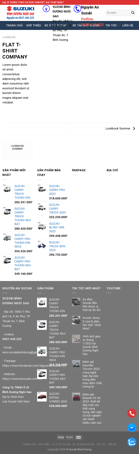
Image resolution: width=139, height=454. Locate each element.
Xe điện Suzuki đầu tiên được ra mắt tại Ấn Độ (91, 305)
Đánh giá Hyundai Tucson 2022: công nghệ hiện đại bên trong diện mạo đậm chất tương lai (92, 374)
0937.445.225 (12, 339)
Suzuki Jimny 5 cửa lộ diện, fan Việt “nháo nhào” (92, 323)
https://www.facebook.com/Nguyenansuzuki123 (34, 365)
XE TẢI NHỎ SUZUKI (83, 444)
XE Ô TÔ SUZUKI (61, 444)
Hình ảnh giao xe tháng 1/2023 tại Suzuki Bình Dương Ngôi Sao (92, 345)
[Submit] (133, 13)
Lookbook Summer (120, 128)
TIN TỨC (112, 25)
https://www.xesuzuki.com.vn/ (22, 378)
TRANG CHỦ (14, 25)
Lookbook (9, 37)
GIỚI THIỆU (33, 25)
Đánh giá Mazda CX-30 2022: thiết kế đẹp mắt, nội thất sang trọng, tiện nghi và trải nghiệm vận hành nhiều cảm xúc (92, 408)
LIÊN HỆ (127, 25)
